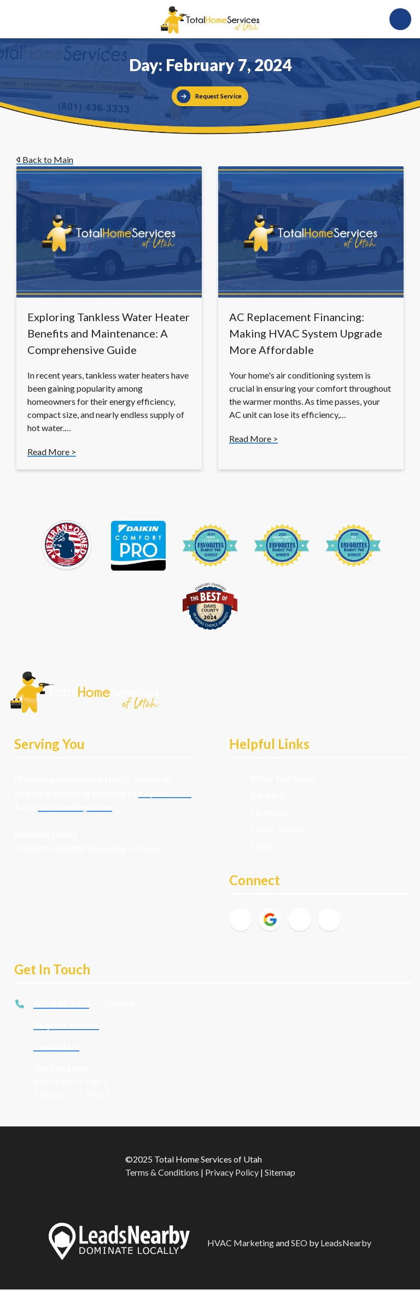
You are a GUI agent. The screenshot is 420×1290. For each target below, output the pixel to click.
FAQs (262, 846)
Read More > (51, 451)
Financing (270, 812)
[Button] (210, 96)
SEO (299, 1242)
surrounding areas (75, 806)
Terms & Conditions (162, 1172)
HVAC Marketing (240, 1242)
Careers (267, 795)
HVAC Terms (276, 829)
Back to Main (44, 159)
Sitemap (280, 1172)
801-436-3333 (61, 1003)
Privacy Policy (232, 1172)
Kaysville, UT (164, 793)
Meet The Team (282, 778)
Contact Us (56, 1046)
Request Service (66, 1025)
